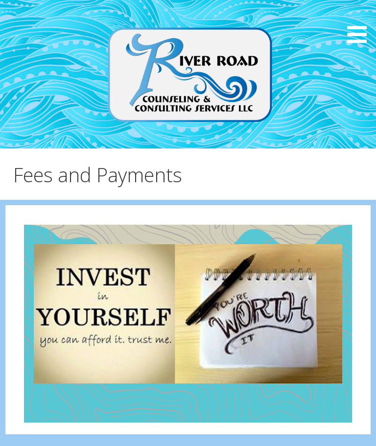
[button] (360, 23)
